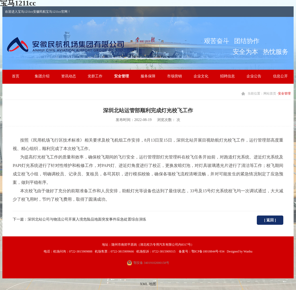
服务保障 (148, 76)
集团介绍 (42, 76)
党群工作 (95, 76)
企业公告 (253, 76)
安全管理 (121, 76)
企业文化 (201, 76)
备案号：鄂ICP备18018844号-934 (201, 251)
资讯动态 (68, 76)
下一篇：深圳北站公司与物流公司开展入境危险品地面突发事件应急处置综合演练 (79, 219)
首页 (15, 76)
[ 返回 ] (270, 220)
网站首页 (269, 93)
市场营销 (174, 76)
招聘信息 (227, 76)
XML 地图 (148, 284)
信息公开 (280, 76)
